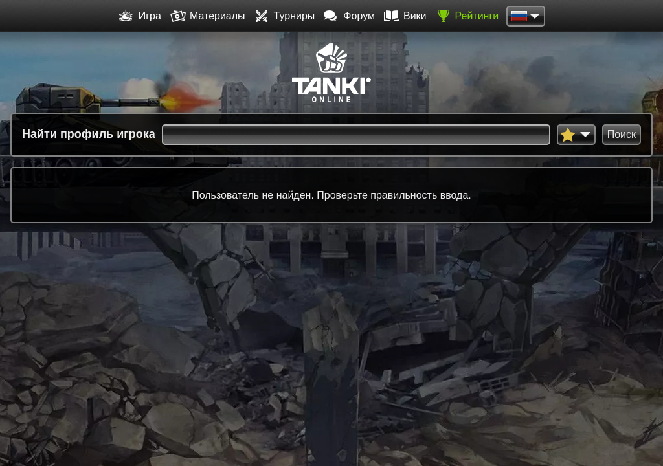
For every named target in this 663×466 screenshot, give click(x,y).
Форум (349, 16)
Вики (405, 16)
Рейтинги (467, 16)
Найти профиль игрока (88, 134)
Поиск (621, 134)
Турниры (284, 16)
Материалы (207, 16)
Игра (140, 16)
